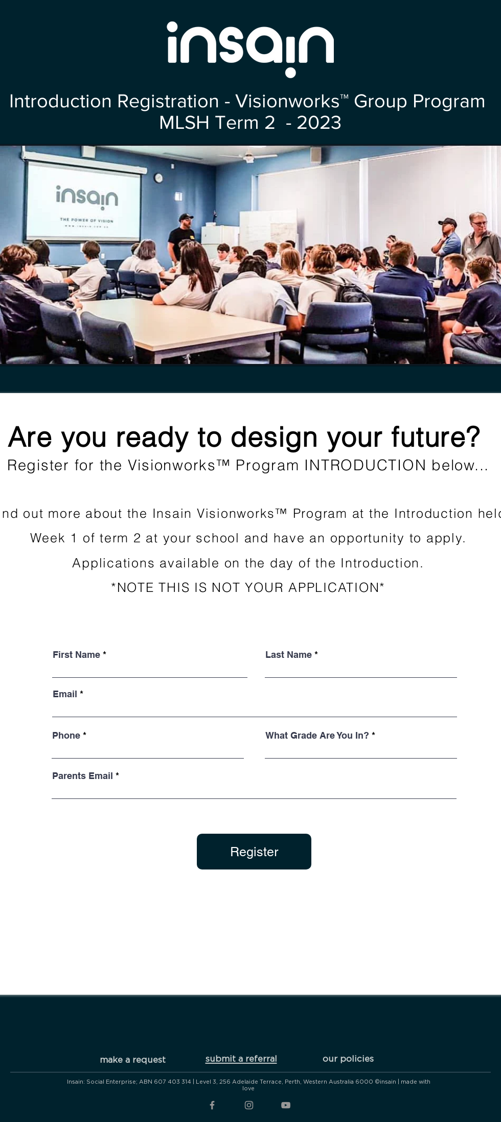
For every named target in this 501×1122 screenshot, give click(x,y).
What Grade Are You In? (317, 735)
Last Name (288, 654)
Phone (66, 735)
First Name (76, 654)
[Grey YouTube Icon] (285, 1105)
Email (65, 694)
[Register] (254, 851)
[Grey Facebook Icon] (212, 1105)
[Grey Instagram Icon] (249, 1105)
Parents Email (82, 776)
